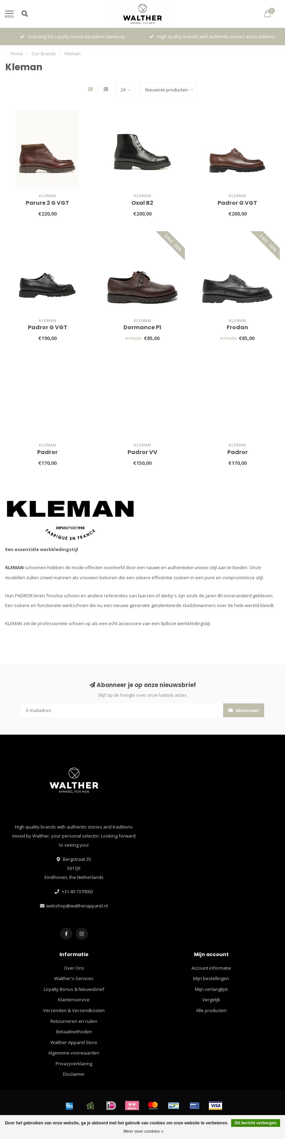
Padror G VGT (237, 203)
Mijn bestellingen (211, 978)
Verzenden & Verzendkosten (74, 1010)
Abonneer (243, 710)
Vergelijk (211, 999)
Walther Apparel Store (73, 1042)
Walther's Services (73, 978)
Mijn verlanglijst (211, 989)
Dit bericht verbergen (256, 1123)
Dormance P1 (142, 327)
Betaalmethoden (74, 1031)
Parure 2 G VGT (47, 203)
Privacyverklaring (74, 1063)
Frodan (237, 327)
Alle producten (211, 1010)
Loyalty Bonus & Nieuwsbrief (74, 989)
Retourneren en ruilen (73, 1021)
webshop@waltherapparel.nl (77, 906)
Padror (47, 452)
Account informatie (211, 968)
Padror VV (142, 452)
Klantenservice (74, 999)
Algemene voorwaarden (73, 1053)
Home (16, 53)
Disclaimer (74, 1074)
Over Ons (74, 968)
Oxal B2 (142, 203)
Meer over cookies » (143, 1131)
